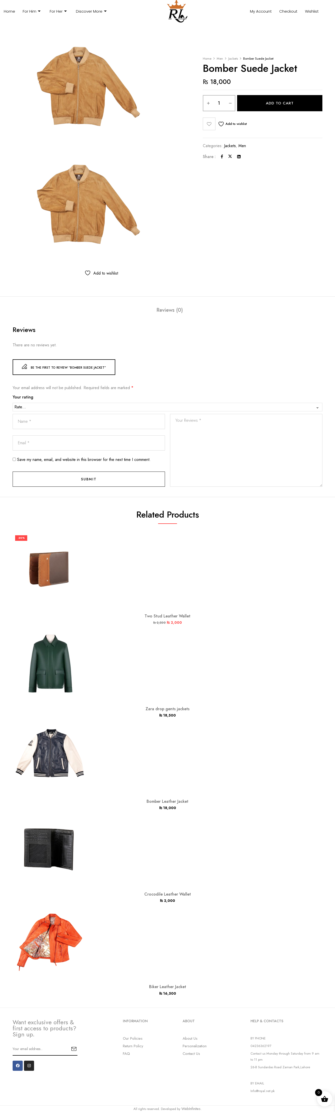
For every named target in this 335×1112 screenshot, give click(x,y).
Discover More (91, 11)
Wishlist (312, 11)
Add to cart (280, 103)
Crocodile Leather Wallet (167, 894)
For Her (58, 11)
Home (9, 11)
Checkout (288, 11)
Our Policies (133, 1038)
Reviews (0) (169, 310)
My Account (261, 11)
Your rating (23, 397)
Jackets (233, 58)
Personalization (195, 1046)
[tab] (169, 311)
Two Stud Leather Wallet (167, 616)
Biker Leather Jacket (167, 987)
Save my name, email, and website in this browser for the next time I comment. (84, 459)
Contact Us (191, 1053)
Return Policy (133, 1046)
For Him (32, 11)
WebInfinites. (191, 1108)
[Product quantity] (219, 103)
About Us (190, 1038)
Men (220, 58)
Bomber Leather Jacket (167, 801)
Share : (209, 157)
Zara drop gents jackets (167, 709)
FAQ (126, 1053)
